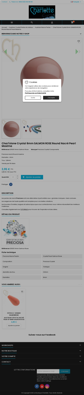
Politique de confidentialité (35, 93)
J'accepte (51, 98)
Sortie (33, 98)
